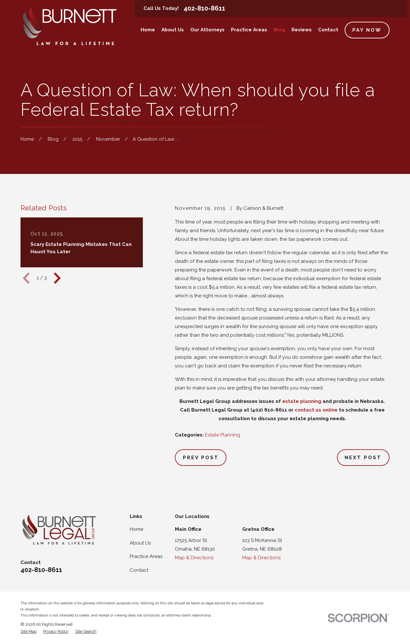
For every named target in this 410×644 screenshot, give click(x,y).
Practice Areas (146, 556)
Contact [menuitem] (328, 30)
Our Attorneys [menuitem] (207, 30)
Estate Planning (222, 435)
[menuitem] (28, 631)
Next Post (363, 457)
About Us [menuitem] (172, 30)
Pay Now (366, 30)
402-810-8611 (204, 8)
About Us (140, 543)
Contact (139, 570)
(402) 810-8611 (268, 410)
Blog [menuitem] (279, 30)
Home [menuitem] (148, 30)
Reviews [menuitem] (301, 30)
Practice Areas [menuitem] (249, 30)
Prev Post (201, 457)
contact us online (316, 410)
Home (136, 529)
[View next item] (57, 278)
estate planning (301, 401)
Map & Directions (194, 558)
